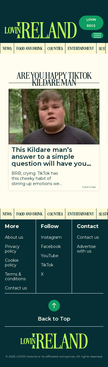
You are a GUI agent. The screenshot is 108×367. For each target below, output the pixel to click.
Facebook (51, 246)
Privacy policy (12, 248)
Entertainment (81, 48)
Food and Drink (29, 48)
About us (14, 237)
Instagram (51, 237)
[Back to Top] (54, 305)
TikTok (47, 265)
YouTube (49, 255)
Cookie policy (12, 262)
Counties (55, 48)
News (7, 48)
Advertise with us (86, 248)
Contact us (16, 288)
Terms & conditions (15, 276)
